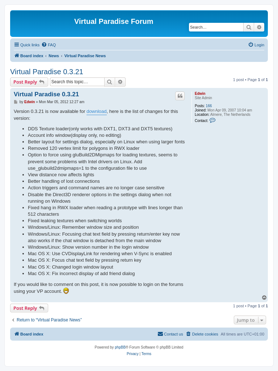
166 (209, 106)
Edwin (200, 94)
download (97, 111)
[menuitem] (48, 45)
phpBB (120, 347)
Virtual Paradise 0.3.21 (46, 72)
